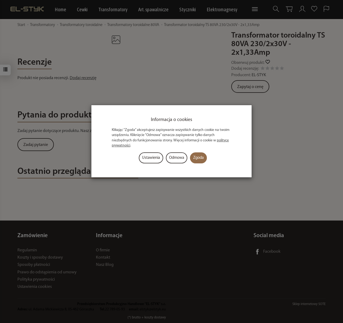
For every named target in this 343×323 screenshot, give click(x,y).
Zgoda (198, 158)
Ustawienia (151, 158)
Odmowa (176, 158)
